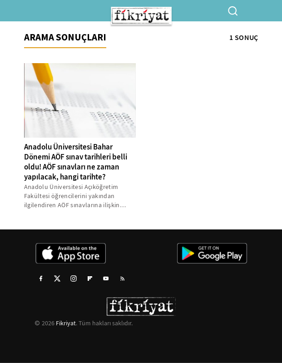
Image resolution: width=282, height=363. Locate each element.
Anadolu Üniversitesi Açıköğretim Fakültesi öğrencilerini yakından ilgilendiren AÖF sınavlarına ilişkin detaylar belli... (72, 196)
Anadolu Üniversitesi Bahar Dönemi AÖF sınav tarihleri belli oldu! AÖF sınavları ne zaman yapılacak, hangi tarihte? (75, 162)
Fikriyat (66, 323)
